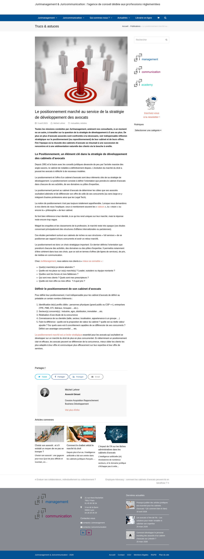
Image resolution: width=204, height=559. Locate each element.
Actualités (75, 123)
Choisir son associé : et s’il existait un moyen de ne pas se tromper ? (49, 448)
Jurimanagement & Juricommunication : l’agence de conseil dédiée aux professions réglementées (97, 4)
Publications (135, 26)
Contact (121, 555)
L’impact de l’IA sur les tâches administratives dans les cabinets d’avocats (112, 449)
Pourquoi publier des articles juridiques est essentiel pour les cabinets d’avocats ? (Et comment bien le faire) (152, 506)
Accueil (125, 26)
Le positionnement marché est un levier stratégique (58, 335)
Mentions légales (141, 555)
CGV (129, 555)
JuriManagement (48, 261)
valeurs (101, 207)
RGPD (153, 555)
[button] (42, 376)
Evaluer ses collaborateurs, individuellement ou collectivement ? (65, 479)
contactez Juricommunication (94, 527)
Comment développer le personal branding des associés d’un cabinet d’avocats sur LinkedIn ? (151, 536)
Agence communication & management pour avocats (102, 9)
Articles (83, 123)
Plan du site (164, 555)
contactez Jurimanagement (94, 523)
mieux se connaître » (92, 261)
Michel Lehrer (59, 123)
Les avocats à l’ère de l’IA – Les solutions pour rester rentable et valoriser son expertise (149, 521)
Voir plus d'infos (72, 410)
